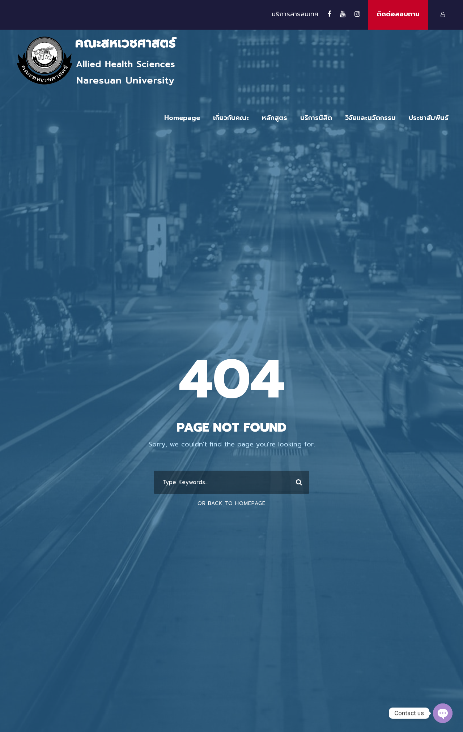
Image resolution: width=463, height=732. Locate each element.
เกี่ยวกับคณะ (231, 118)
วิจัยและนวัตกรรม (370, 118)
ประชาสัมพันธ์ (429, 118)
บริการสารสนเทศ (295, 14)
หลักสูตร (274, 118)
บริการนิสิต (316, 118)
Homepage (182, 118)
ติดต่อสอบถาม (398, 14)
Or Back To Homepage (231, 503)
